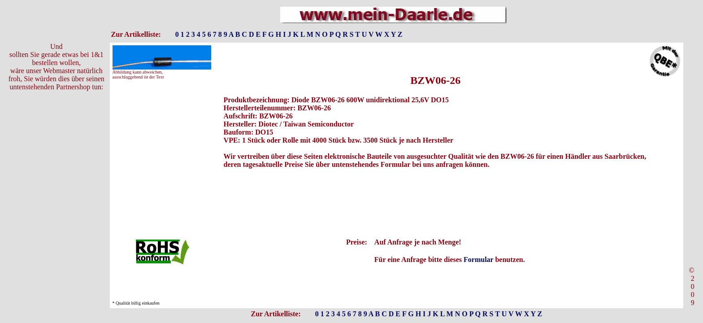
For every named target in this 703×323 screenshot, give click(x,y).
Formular (478, 259)
